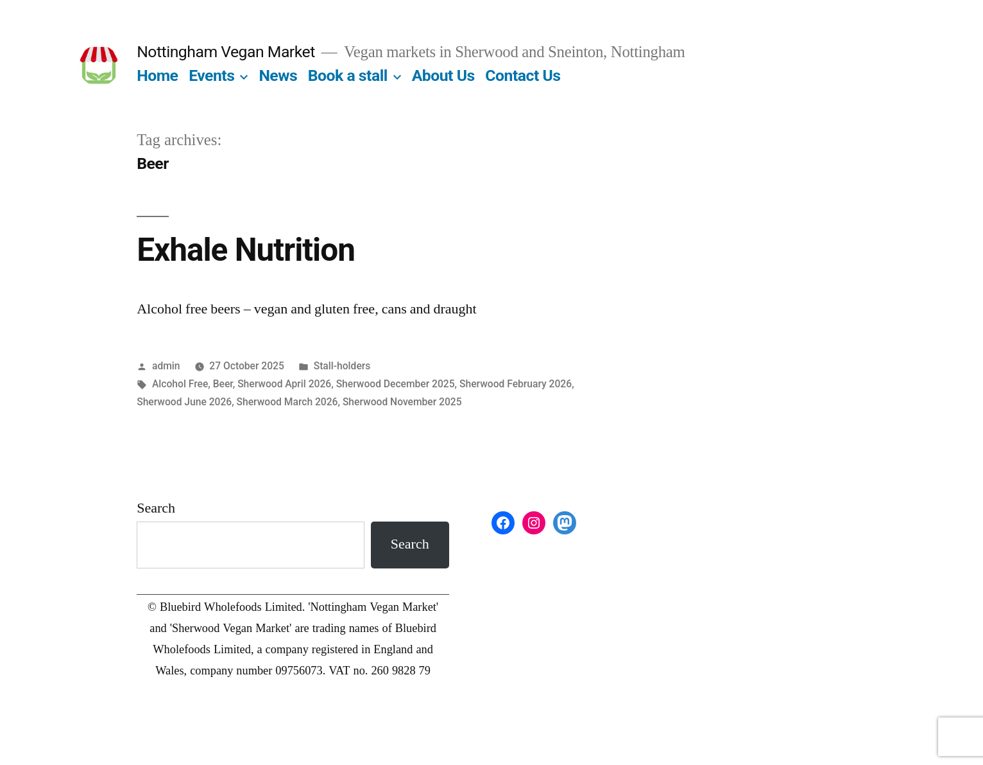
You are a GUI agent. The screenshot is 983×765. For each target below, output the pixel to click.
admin (166, 366)
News (278, 75)
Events (211, 75)
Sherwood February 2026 (515, 384)
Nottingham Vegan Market (226, 51)
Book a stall (348, 75)
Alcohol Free (180, 384)
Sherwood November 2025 (402, 402)
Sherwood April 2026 (284, 384)
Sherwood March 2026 (287, 402)
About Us (443, 75)
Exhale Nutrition (246, 249)
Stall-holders (342, 366)
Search (156, 508)
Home (157, 75)
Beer (223, 384)
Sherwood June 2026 (184, 402)
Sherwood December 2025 (395, 384)
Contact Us (522, 75)
